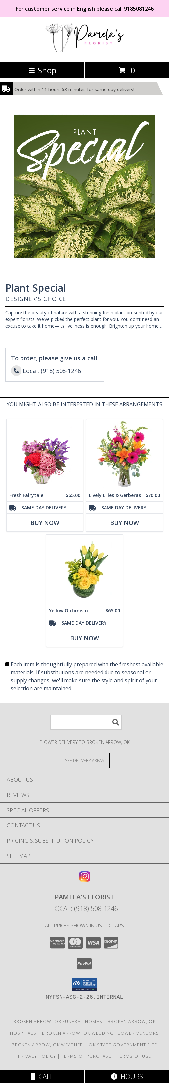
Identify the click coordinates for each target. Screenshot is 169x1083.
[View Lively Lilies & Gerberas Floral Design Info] (124, 454)
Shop (42, 70)
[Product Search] (86, 722)
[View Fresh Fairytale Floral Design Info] (45, 454)
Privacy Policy (37, 1056)
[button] (84, 984)
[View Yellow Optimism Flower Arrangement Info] (84, 570)
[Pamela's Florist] (84, 52)
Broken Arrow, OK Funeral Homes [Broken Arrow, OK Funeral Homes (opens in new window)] (57, 1021)
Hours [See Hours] (127, 1076)
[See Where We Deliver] (85, 760)
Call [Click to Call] (42, 1076)
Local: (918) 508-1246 (84, 908)
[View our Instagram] (84, 879)
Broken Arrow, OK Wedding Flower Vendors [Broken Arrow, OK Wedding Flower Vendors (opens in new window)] (100, 1033)
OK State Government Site (123, 1045)
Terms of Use (134, 1056)
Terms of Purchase (86, 1056)
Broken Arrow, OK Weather (47, 1045)
